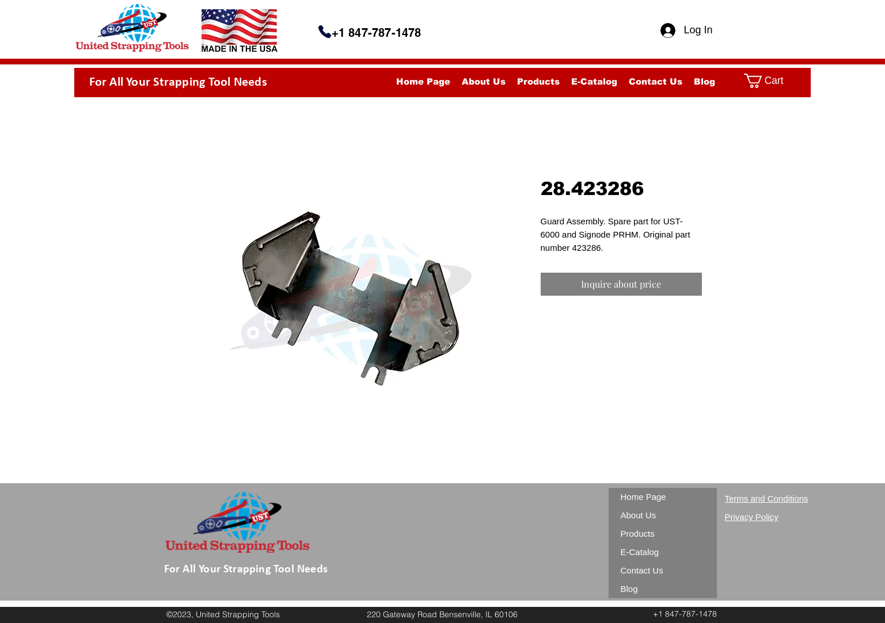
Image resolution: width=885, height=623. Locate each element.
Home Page (643, 497)
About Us (638, 515)
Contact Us (642, 570)
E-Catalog (640, 552)
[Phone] (324, 31)
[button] (773, 81)
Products (638, 533)
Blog (629, 589)
